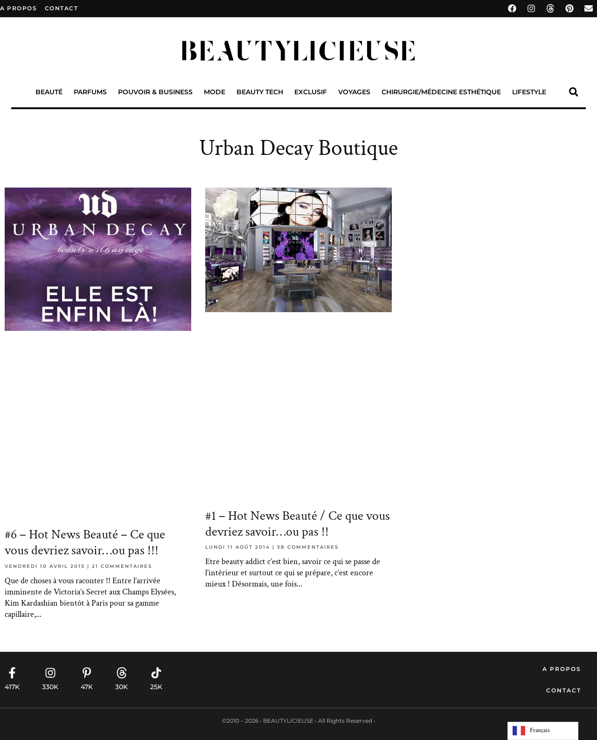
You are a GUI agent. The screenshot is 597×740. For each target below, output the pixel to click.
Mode (214, 92)
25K (156, 687)
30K (121, 687)
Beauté (48, 92)
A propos (18, 8)
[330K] (50, 672)
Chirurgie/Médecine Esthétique (441, 92)
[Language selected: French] (542, 731)
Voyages (354, 92)
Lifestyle (529, 92)
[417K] (12, 672)
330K (50, 687)
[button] (573, 92)
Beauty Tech (259, 92)
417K (12, 687)
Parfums (90, 92)
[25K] (156, 672)
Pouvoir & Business (155, 92)
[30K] (121, 672)
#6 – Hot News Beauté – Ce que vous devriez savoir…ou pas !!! (85, 542)
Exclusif (310, 92)
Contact (563, 690)
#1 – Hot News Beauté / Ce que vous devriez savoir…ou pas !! (297, 523)
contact (61, 8)
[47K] (86, 672)
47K (87, 687)
